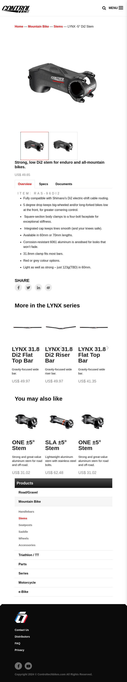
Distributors (22, 636)
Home (19, 26)
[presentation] (60, 347)
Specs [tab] (43, 184)
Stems (58, 26)
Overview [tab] (25, 184)
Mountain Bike (38, 26)
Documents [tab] (63, 184)
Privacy (19, 650)
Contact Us (22, 629)
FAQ (17, 643)
